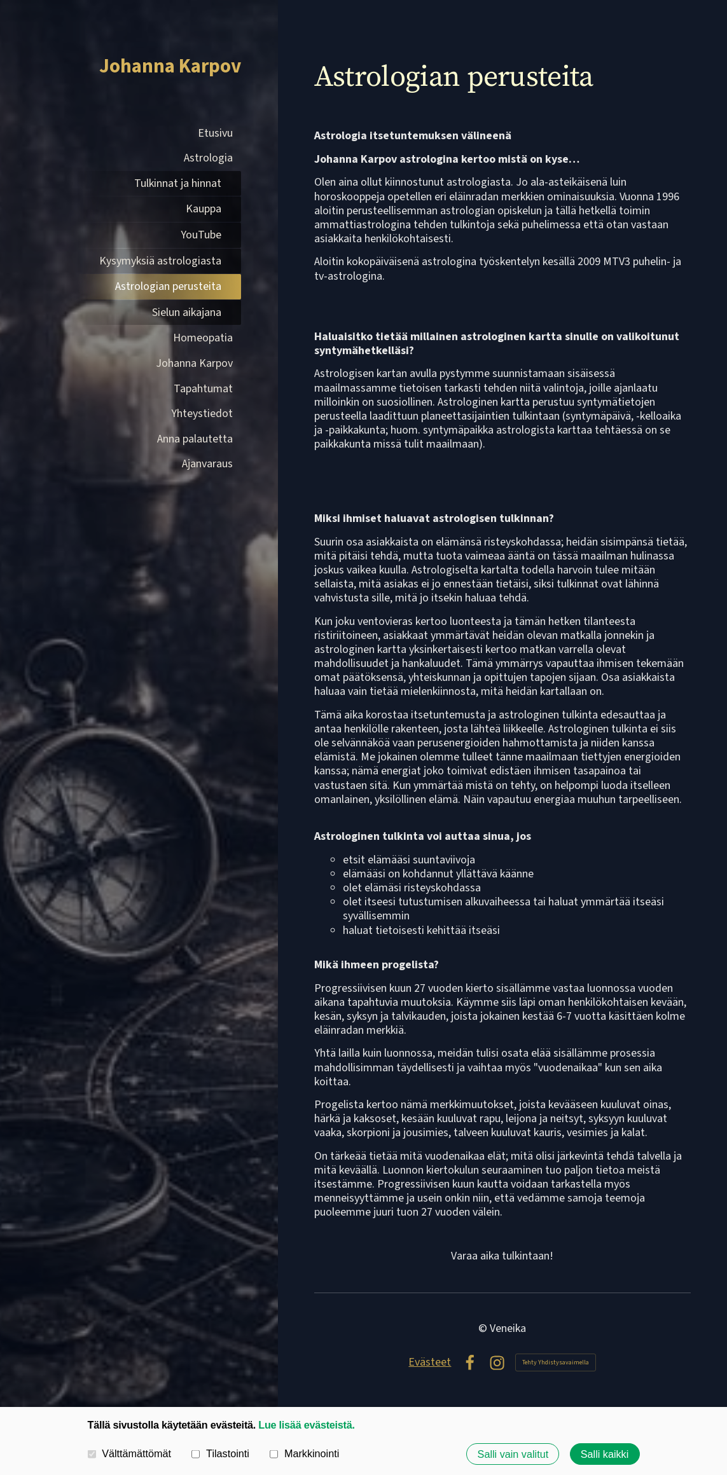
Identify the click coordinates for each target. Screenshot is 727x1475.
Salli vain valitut (513, 1454)
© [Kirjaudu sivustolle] (484, 1328)
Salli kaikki (605, 1454)
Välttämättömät (130, 1453)
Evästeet (429, 1362)
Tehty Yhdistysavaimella (555, 1362)
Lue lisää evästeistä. (306, 1424)
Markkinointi (304, 1453)
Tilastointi (220, 1453)
